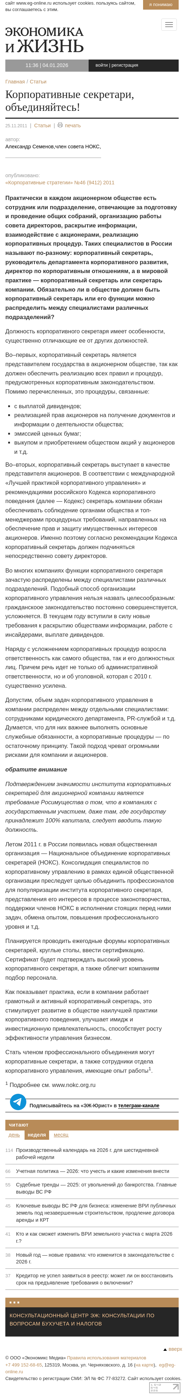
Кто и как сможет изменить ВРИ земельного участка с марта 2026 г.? (94, 1237)
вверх (172, 1349)
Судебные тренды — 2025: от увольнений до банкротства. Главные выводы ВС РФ (96, 1188)
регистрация (124, 65)
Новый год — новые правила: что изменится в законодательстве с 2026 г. (95, 1258)
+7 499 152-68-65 (23, 1365)
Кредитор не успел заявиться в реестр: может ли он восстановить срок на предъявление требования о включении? (94, 1279)
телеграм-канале (138, 1105)
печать (69, 126)
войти (102, 65)
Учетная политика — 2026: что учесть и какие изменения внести (92, 1171)
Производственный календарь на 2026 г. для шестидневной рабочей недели (87, 1153)
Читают (19, 1125)
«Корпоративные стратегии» (60, 182)
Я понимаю (160, 4)
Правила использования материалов (106, 1357)
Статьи (42, 125)
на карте (145, 1365)
